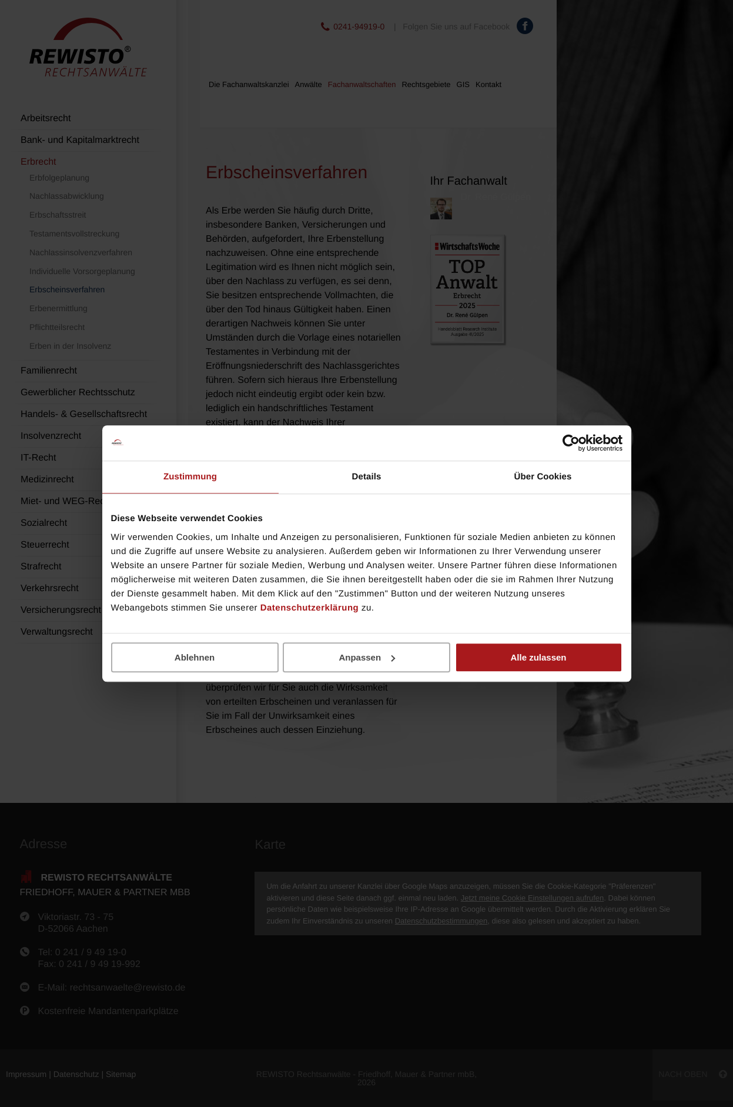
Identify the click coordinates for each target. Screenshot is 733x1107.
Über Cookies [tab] (543, 477)
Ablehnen (195, 657)
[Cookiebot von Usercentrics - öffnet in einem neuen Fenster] (571, 443)
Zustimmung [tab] (190, 477)
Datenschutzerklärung (309, 608)
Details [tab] (366, 477)
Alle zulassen (538, 657)
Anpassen (367, 657)
